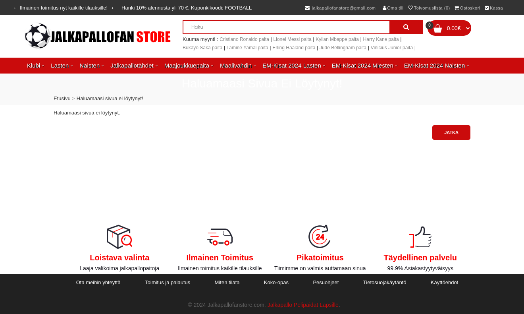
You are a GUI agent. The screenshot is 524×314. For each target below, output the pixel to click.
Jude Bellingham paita (343, 47)
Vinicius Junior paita (392, 47)
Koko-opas (276, 282)
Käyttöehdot (444, 282)
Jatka (451, 132)
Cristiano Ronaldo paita (244, 39)
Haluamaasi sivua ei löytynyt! (110, 98)
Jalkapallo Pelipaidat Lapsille (303, 305)
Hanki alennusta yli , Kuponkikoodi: (186, 8)
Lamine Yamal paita (247, 47)
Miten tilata (227, 282)
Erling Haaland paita (293, 47)
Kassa (494, 8)
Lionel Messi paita (293, 39)
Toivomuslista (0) (429, 8)
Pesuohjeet (326, 282)
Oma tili (393, 8)
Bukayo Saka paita (202, 47)
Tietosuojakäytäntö (384, 282)
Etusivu (62, 98)
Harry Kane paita (381, 39)
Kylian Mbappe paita (337, 39)
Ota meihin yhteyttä (98, 282)
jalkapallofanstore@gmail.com (340, 8)
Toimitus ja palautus (167, 282)
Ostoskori (467, 8)
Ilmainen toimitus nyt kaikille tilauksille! (64, 8)
